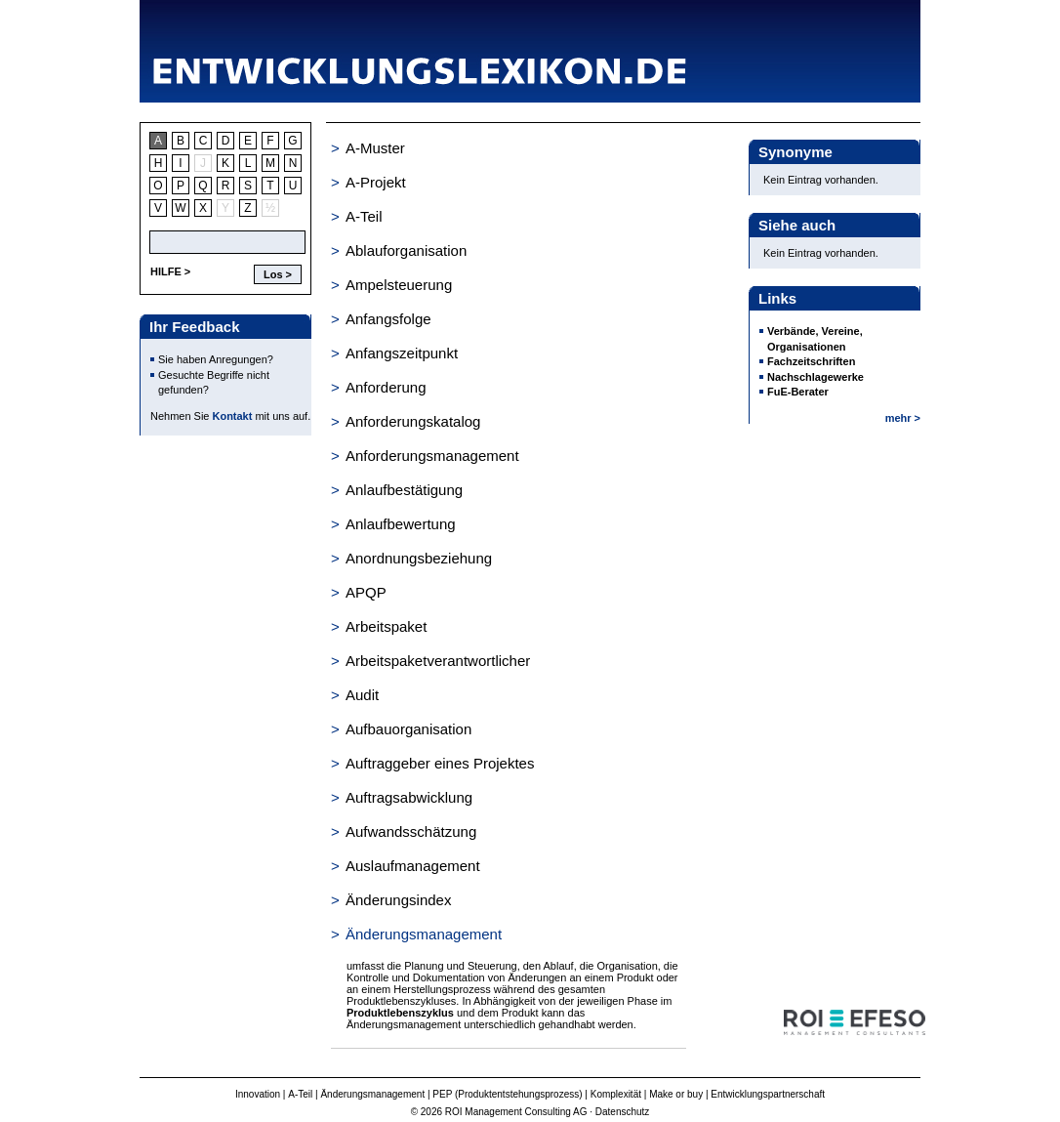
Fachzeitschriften (811, 361)
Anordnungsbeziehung (419, 558)
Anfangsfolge (388, 319)
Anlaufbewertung (401, 524)
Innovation (257, 1094)
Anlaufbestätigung (404, 489)
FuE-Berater (798, 391)
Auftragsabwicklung (409, 797)
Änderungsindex (398, 900)
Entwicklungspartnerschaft (768, 1094)
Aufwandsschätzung (411, 831)
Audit (362, 694)
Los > (278, 274)
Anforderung (386, 387)
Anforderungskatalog (413, 421)
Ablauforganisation (406, 250)
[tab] (508, 148)
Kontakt (233, 416)
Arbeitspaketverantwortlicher (438, 660)
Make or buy (676, 1094)
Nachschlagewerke (815, 377)
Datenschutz (622, 1111)
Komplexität (616, 1094)
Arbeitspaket (386, 626)
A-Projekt (376, 182)
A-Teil (364, 216)
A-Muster (375, 148)
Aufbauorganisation (408, 729)
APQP (366, 592)
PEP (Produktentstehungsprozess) (507, 1094)
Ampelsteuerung (399, 284)
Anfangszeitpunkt (402, 353)
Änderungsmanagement (424, 934)
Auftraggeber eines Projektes (440, 763)
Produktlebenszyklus (400, 1012)
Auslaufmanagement (413, 865)
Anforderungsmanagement (432, 455)
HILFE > (170, 271)
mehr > (902, 418)
